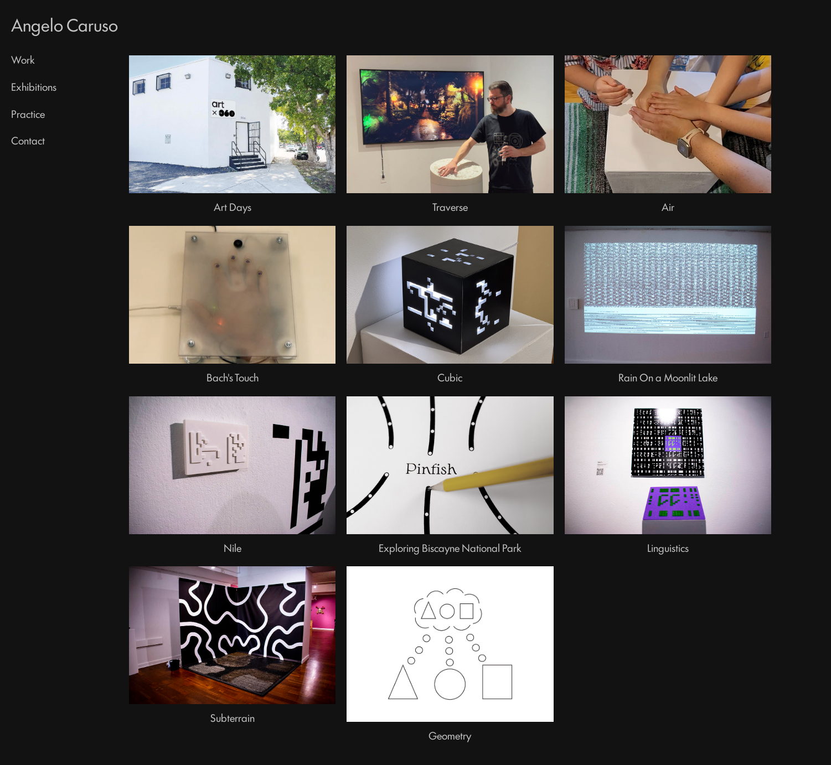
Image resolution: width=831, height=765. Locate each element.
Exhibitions (33, 86)
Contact (28, 140)
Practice (28, 113)
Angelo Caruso (64, 24)
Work (23, 59)
